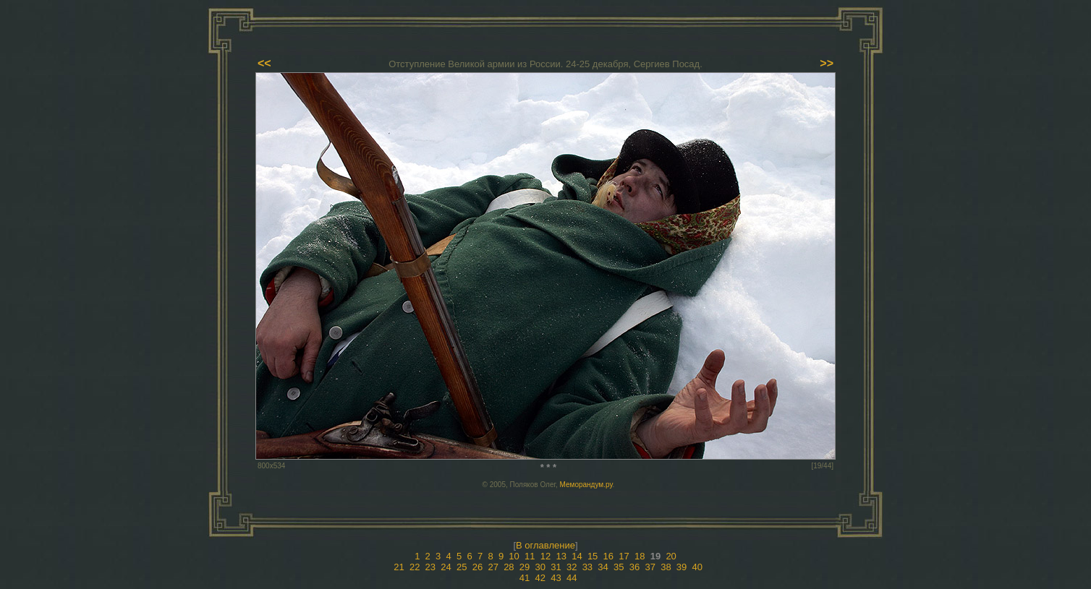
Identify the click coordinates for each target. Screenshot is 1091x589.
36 (634, 567)
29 (524, 567)
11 (530, 556)
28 (509, 567)
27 (493, 567)
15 (592, 556)
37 (650, 567)
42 (540, 577)
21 (399, 567)
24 (446, 567)
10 (514, 556)
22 (414, 567)
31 (556, 567)
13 (561, 556)
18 (639, 556)
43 (556, 577)
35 (619, 567)
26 (477, 567)
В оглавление (545, 545)
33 (587, 567)
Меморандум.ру (586, 485)
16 (608, 556)
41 (524, 577)
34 (603, 567)
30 (540, 567)
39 (681, 567)
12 (545, 556)
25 (462, 567)
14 (577, 556)
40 (697, 567)
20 (671, 556)
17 (624, 556)
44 (571, 577)
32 (571, 567)
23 (430, 567)
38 (666, 567)
